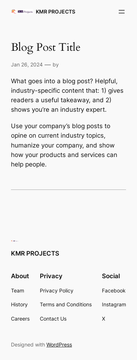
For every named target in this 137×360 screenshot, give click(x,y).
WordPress (59, 344)
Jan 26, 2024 (27, 64)
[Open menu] (121, 11)
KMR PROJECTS (55, 11)
